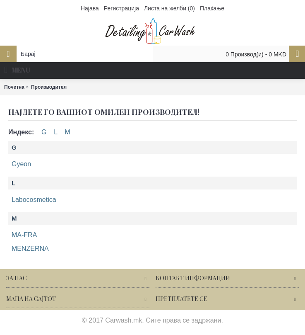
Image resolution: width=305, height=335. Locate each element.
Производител (49, 87)
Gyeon (21, 164)
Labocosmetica (34, 199)
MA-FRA (24, 234)
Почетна (14, 87)
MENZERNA (30, 248)
